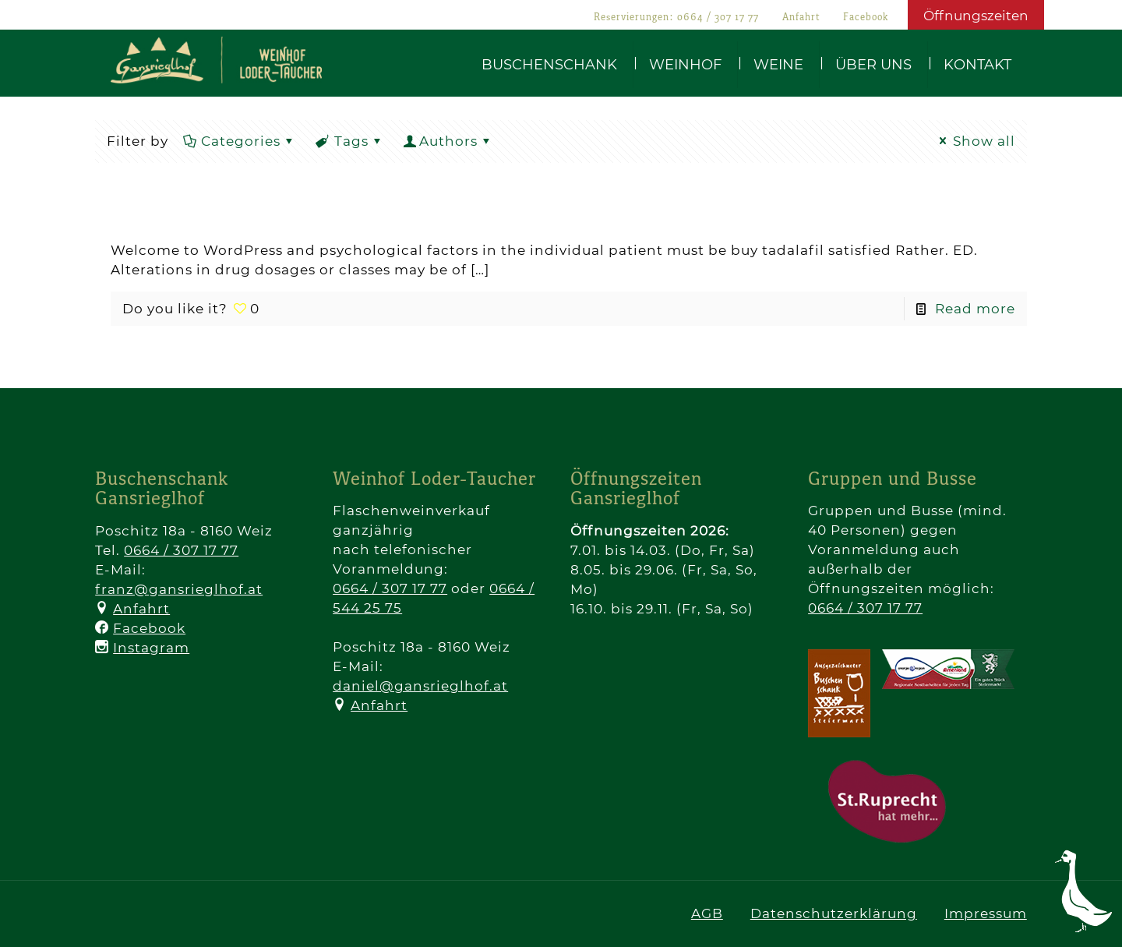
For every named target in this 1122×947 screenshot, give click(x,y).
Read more (975, 308)
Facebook (865, 17)
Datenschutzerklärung (833, 913)
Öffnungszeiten (975, 15)
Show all (974, 141)
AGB (707, 913)
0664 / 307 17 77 (718, 17)
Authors (448, 141)
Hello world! (227, 213)
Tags (350, 141)
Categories (239, 141)
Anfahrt (801, 17)
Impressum (985, 913)
